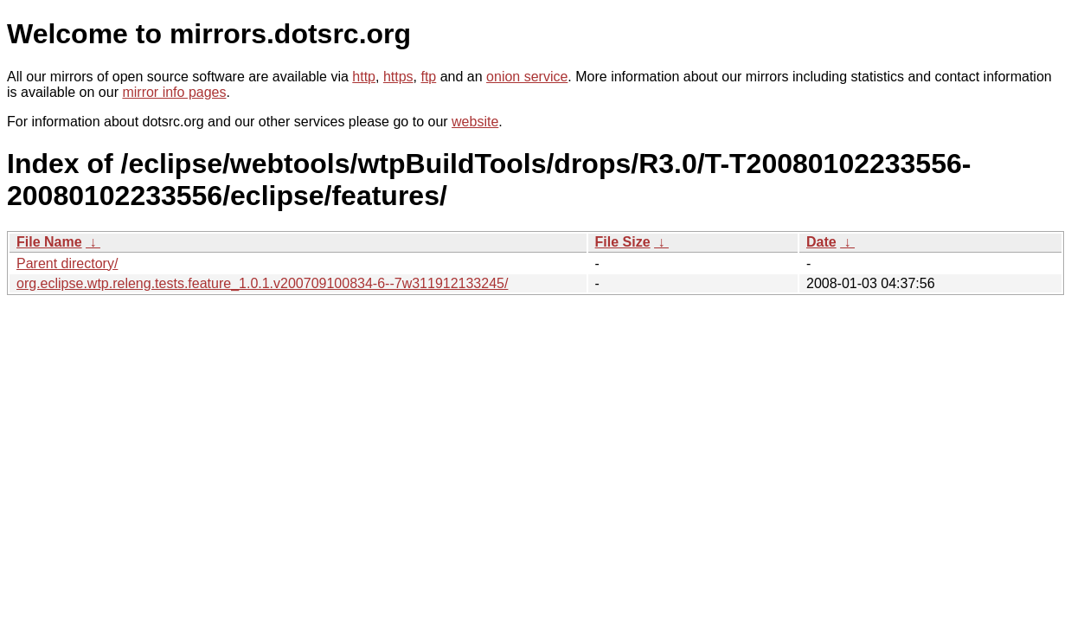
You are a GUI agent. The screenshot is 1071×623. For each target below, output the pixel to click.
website (475, 121)
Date (821, 241)
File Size (623, 241)
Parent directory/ (67, 263)
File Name (49, 241)
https (398, 76)
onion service (527, 76)
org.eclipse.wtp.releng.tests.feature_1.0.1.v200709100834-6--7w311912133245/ (262, 283)
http (363, 76)
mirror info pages (174, 92)
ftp (428, 76)
